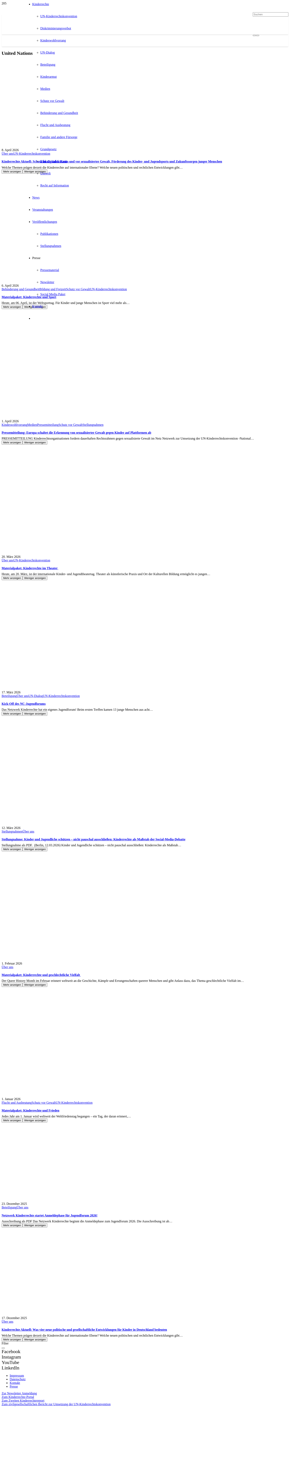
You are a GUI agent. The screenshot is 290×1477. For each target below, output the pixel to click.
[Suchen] (270, 14)
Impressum (17, 1375)
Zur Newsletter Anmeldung (19, 1393)
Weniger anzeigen (35, 442)
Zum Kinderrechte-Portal (18, 1397)
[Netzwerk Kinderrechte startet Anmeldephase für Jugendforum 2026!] (29, 1151)
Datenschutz (18, 1379)
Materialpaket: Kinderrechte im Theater (30, 568)
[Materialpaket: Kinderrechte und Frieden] (26, 1047)
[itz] (39, 1425)
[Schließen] (3, 1348)
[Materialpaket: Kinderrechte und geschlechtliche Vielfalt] (26, 911)
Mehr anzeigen (12, 171)
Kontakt (15, 1383)
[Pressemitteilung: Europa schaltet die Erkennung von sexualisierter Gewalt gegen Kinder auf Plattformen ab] (32, 369)
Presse (14, 1386)
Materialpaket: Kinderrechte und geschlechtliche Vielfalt (41, 975)
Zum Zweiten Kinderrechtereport (23, 1400)
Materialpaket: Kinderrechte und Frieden (30, 1110)
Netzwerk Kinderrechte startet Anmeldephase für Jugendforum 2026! (49, 1215)
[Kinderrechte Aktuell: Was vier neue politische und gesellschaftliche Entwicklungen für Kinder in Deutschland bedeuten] (32, 1266)
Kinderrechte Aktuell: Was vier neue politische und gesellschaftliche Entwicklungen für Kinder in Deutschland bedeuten (84, 1329)
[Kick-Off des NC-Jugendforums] (24, 640)
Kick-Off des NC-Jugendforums (24, 703)
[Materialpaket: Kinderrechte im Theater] (26, 504)
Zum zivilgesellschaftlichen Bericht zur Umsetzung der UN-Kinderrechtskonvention (56, 1404)
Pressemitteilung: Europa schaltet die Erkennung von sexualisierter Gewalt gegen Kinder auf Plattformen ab (76, 432)
